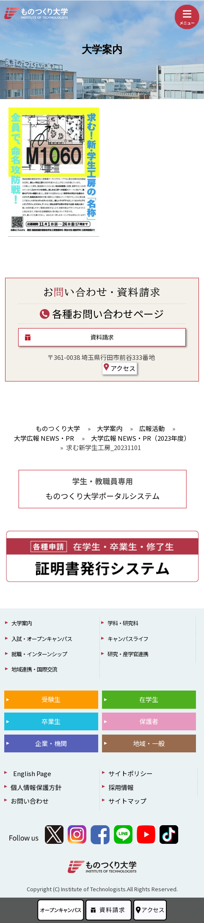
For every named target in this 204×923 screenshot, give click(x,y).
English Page (31, 773)
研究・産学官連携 (128, 654)
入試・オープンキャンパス (41, 639)
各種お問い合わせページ (102, 313)
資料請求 (102, 337)
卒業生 (51, 721)
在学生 (148, 699)
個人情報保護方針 (36, 787)
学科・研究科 (123, 623)
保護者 (148, 721)
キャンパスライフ (128, 639)
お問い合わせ (30, 800)
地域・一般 (149, 743)
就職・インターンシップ (39, 654)
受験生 (51, 699)
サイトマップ (127, 800)
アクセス (119, 368)
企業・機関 (51, 743)
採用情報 (121, 787)
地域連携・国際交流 (34, 669)
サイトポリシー (130, 773)
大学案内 (102, 49)
